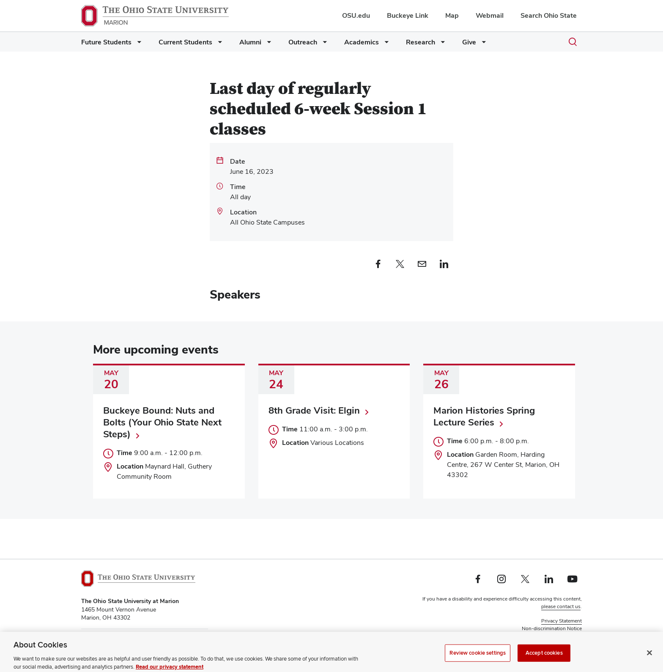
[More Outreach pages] (323, 44)
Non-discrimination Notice (552, 628)
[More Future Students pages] (137, 44)
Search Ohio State (549, 15)
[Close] (649, 661)
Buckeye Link (407, 15)
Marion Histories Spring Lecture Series (484, 416)
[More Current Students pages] (218, 44)
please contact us (561, 606)
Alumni (250, 42)
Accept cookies (544, 661)
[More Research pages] (441, 44)
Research (420, 42)
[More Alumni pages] (267, 44)
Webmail (490, 15)
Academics (361, 42)
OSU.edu (356, 15)
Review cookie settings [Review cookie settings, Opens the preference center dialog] (477, 661)
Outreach (302, 42)
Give (469, 42)
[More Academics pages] (385, 44)
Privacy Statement (561, 620)
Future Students (106, 42)
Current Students (185, 42)
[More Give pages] (482, 44)
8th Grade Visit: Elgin (314, 410)
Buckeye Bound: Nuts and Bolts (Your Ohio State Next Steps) (162, 422)
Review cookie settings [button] (556, 636)
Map (452, 15)
